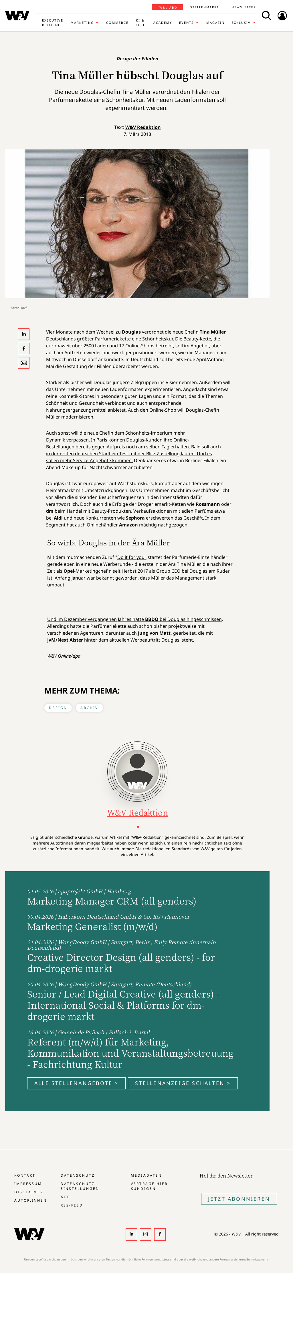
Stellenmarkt (204, 7)
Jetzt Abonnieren (239, 1198)
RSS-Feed (72, 1205)
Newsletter (243, 7)
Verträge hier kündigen (149, 1186)
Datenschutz (78, 1175)
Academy (162, 22)
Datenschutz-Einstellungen (80, 1186)
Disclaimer (28, 1192)
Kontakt (24, 1175)
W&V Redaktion (143, 127)
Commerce (117, 22)
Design (58, 707)
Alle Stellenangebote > (76, 1083)
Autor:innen (30, 1200)
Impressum (28, 1183)
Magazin (215, 22)
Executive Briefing (52, 22)
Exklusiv (241, 22)
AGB (65, 1196)
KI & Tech (141, 22)
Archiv (89, 707)
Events (186, 22)
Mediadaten (146, 1175)
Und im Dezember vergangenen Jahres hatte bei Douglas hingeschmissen (134, 619)
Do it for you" (131, 557)
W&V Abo (168, 7)
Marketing (82, 22)
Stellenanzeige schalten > (183, 1083)
